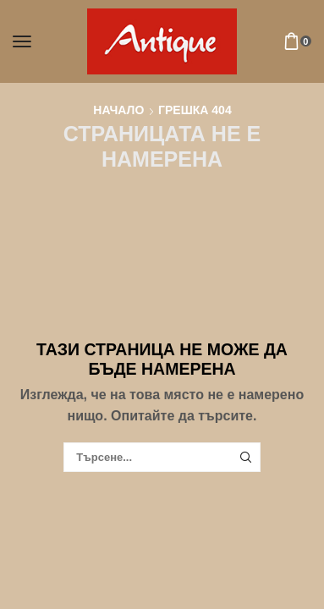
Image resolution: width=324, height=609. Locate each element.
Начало (118, 110)
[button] (22, 41)
